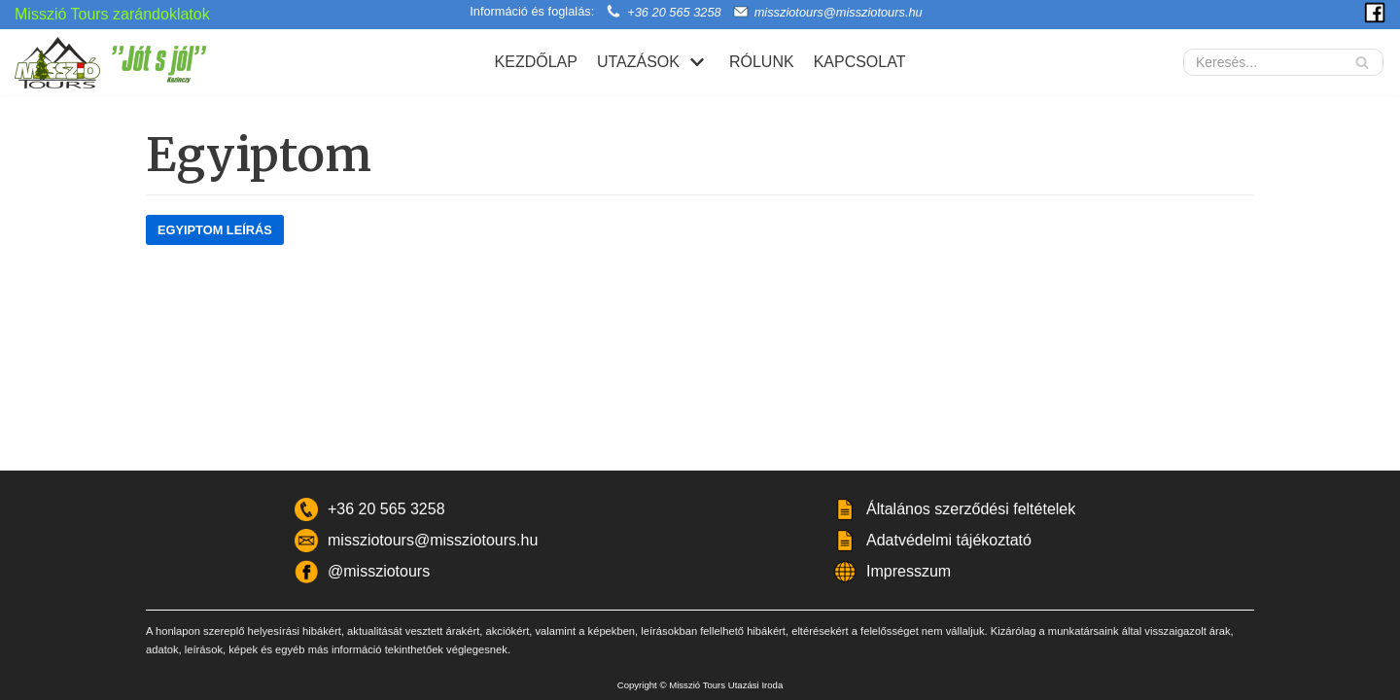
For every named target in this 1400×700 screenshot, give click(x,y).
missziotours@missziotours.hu (838, 12)
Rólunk (761, 61)
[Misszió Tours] (121, 62)
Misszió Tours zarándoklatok (112, 14)
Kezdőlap (536, 61)
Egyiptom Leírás (215, 230)
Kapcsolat (860, 61)
